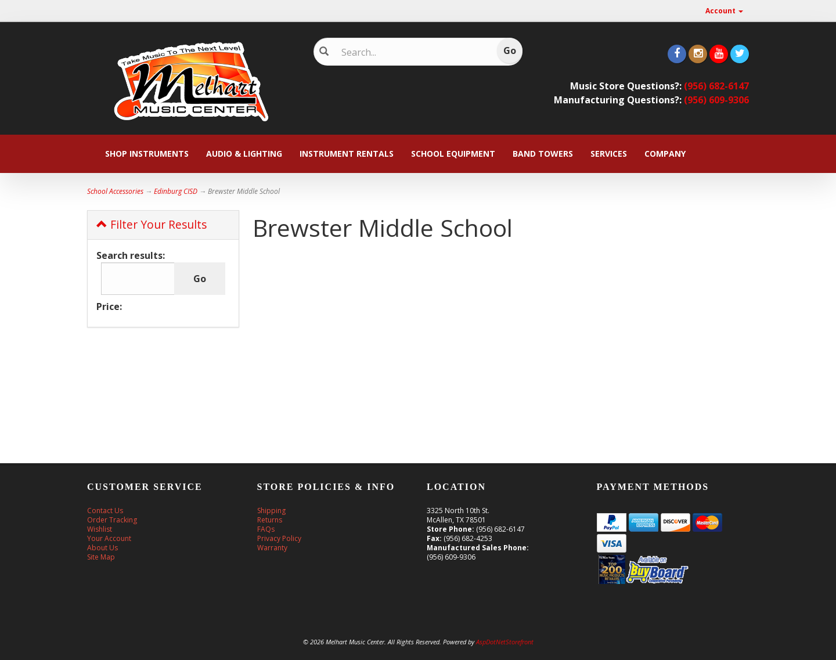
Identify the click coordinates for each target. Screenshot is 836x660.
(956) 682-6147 (716, 86)
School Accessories (115, 191)
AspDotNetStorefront (505, 641)
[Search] (409, 52)
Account (724, 11)
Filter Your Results (151, 224)
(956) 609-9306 (716, 99)
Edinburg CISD (175, 191)
